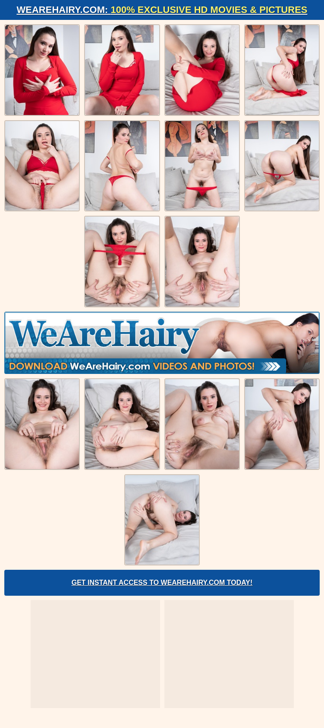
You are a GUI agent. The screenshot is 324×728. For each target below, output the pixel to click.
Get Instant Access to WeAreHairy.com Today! (162, 582)
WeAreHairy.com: (162, 9)
